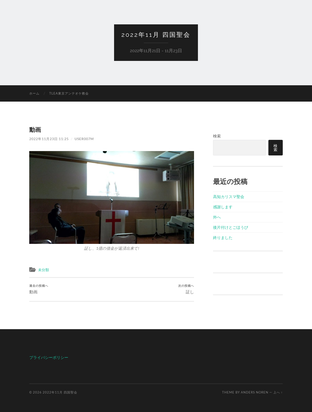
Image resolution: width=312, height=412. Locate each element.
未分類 (43, 270)
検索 (217, 136)
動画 (38, 289)
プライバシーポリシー (48, 357)
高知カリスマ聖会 (228, 196)
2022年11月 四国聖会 (156, 34)
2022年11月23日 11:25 (49, 139)
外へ (217, 217)
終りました (223, 237)
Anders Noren (254, 392)
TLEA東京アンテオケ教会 (69, 93)
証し (186, 289)
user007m (84, 139)
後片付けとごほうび (230, 227)
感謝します (223, 206)
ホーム (34, 93)
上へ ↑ (278, 392)
